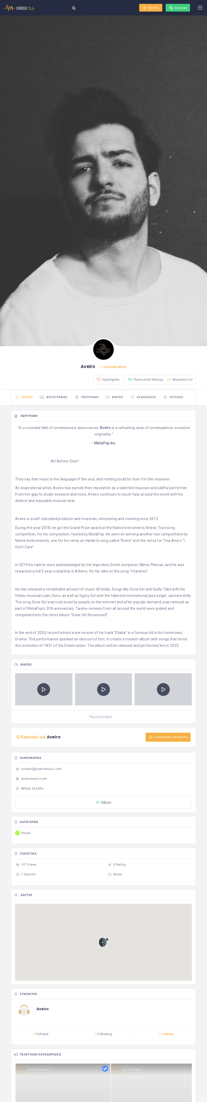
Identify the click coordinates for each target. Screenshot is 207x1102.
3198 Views (39, 1070)
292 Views (133, 1070)
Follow (165, 1035)
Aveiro (42, 1009)
